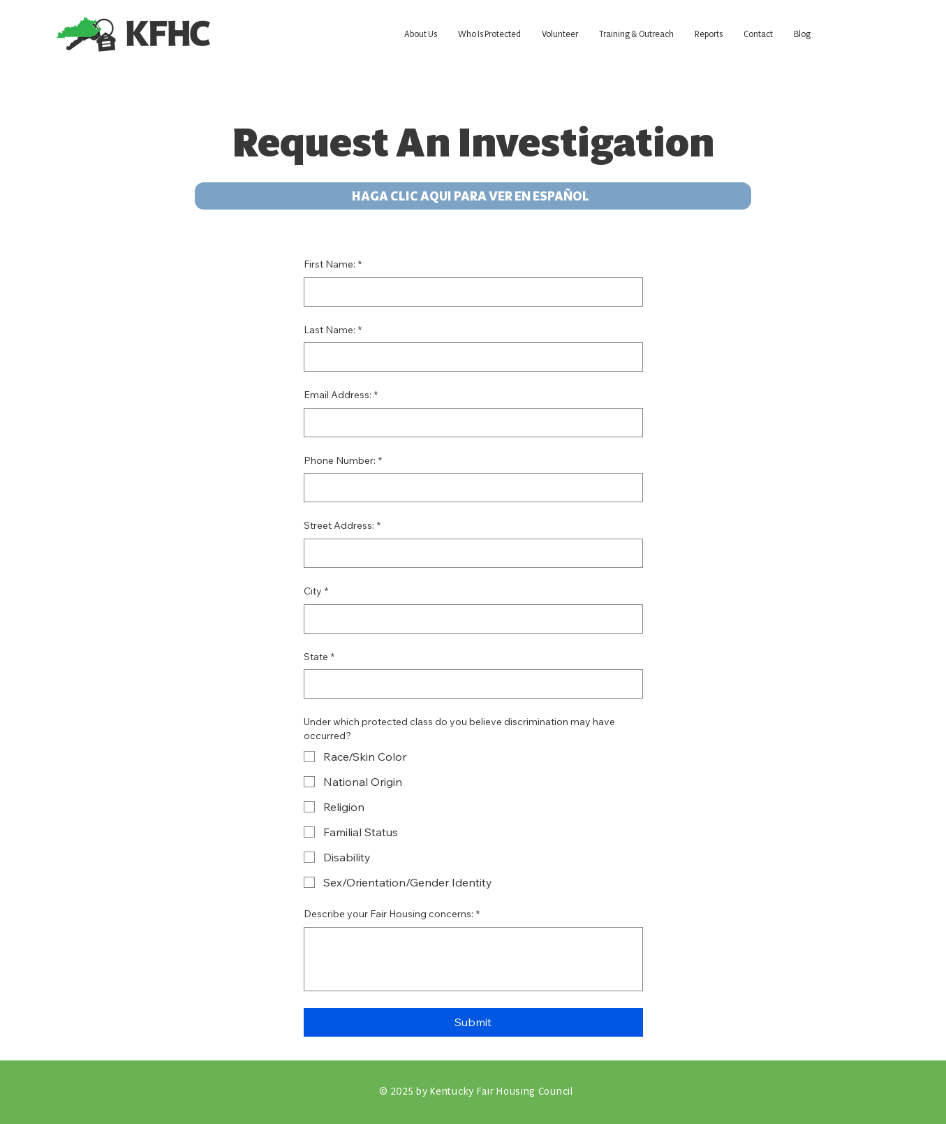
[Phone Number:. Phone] (469, 488)
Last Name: (333, 330)
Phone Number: (343, 461)
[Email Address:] (469, 423)
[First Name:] (469, 292)
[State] (469, 684)
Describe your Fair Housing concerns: (392, 914)
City (316, 592)
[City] (469, 619)
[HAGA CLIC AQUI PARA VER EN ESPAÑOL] (473, 196)
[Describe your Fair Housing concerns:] (473, 959)
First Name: (333, 265)
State (319, 657)
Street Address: (342, 526)
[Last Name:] (469, 357)
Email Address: (341, 395)
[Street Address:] (469, 553)
